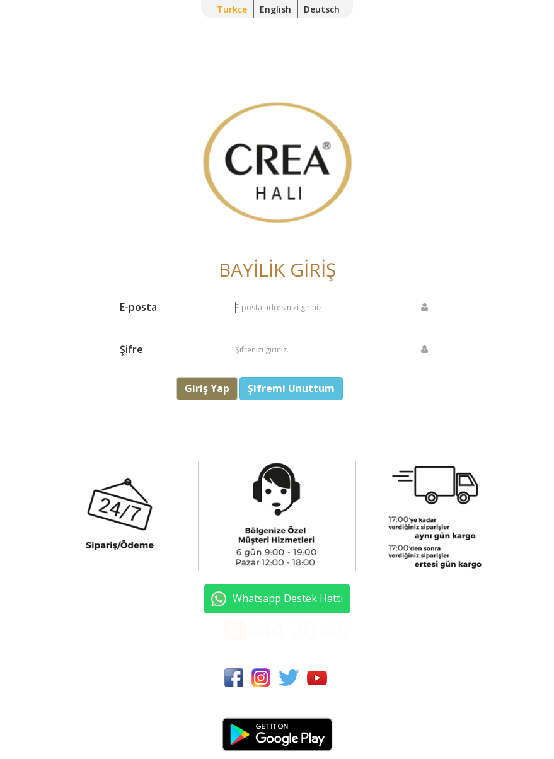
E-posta (138, 307)
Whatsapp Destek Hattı (277, 599)
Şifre (131, 349)
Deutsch (322, 9)
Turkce (232, 9)
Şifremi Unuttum (291, 388)
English (275, 9)
